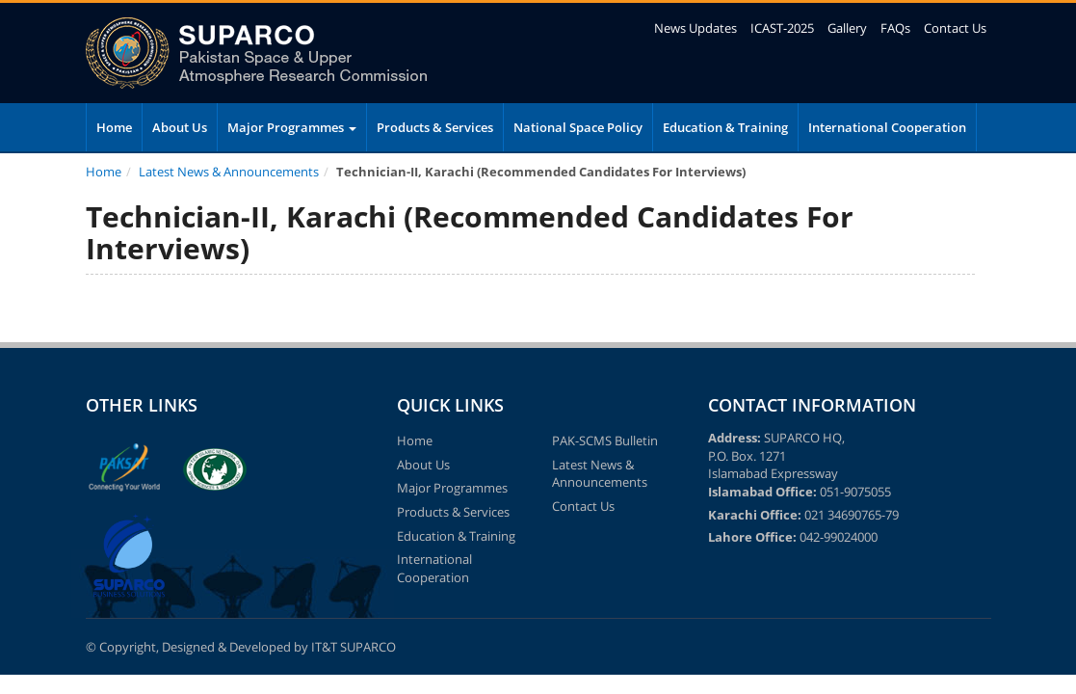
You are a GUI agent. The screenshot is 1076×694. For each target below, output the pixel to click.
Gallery (847, 28)
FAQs (895, 28)
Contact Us (955, 28)
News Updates (695, 28)
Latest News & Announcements (229, 171)
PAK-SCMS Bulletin (605, 440)
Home (114, 127)
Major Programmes (291, 127)
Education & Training (725, 127)
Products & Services (435, 127)
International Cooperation (887, 127)
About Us (179, 127)
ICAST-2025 (782, 28)
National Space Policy (578, 127)
